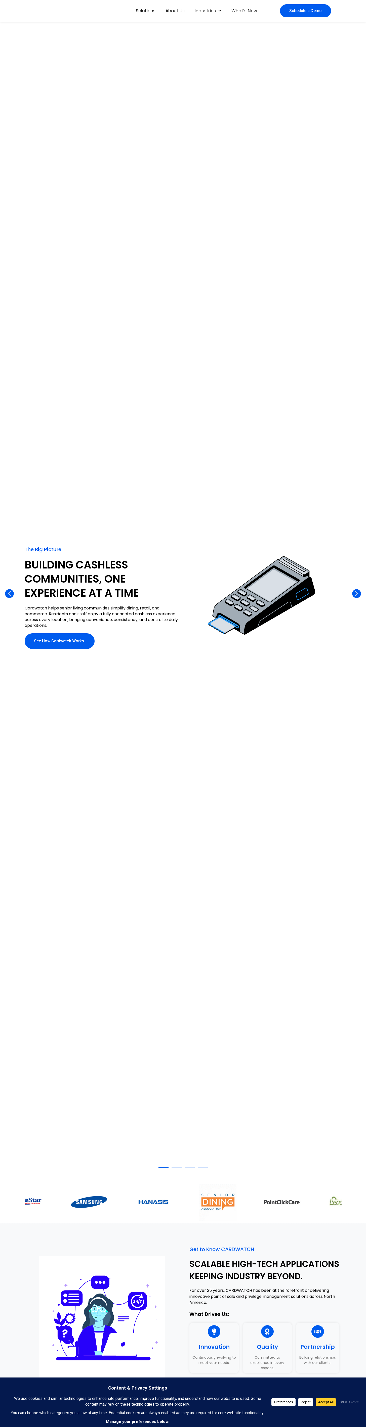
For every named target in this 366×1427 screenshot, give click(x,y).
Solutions (145, 11)
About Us (175, 11)
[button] (9, 593)
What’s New (244, 11)
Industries (208, 11)
